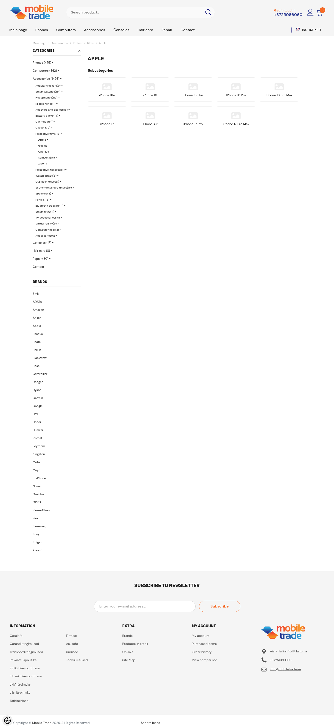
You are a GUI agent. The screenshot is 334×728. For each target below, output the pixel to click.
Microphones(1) (46, 104)
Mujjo (36, 470)
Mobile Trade (41, 723)
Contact (38, 267)
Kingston (39, 454)
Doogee (38, 382)
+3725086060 (288, 14)
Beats (37, 342)
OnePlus (43, 151)
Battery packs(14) (47, 116)
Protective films (83, 43)
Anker (37, 318)
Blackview (40, 358)
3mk (36, 294)
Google (43, 146)
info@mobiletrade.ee (285, 669)
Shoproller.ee (150, 723)
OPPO (37, 502)
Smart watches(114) (48, 91)
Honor (37, 422)
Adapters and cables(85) (52, 110)
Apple (103, 43)
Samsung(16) (46, 157)
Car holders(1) (45, 121)
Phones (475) (42, 63)
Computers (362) (45, 71)
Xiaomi (42, 163)
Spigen (37, 542)
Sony (36, 534)
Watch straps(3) (46, 176)
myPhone (39, 478)
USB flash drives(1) (47, 181)
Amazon (38, 310)
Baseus (38, 334)
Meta (36, 462)
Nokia (37, 486)
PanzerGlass (41, 510)
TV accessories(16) (48, 217)
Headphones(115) (47, 97)
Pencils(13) (42, 200)
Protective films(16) (48, 134)
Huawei (38, 430)
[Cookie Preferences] (7, 720)
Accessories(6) (45, 236)
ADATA (37, 302)
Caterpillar (40, 374)
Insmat (37, 438)
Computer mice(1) (47, 230)
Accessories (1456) (46, 79)
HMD (36, 414)
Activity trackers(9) (48, 86)
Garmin (38, 398)
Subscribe (220, 606)
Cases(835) (43, 127)
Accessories (60, 43)
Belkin (37, 350)
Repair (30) (40, 259)
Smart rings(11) (45, 211)
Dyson (37, 390)
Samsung (39, 526)
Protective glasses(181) (50, 170)
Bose (36, 366)
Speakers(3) (43, 193)
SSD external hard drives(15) (54, 187)
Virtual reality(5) (46, 223)
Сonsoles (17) (42, 243)
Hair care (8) (41, 251)
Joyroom (39, 446)
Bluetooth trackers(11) (50, 206)
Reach (37, 518)
